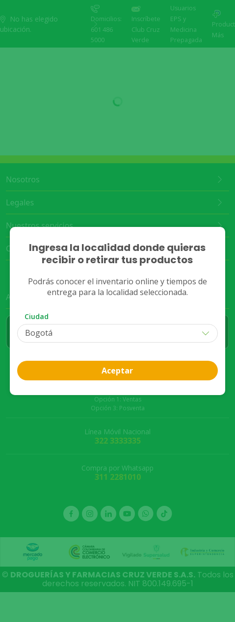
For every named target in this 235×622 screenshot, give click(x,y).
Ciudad (37, 316)
